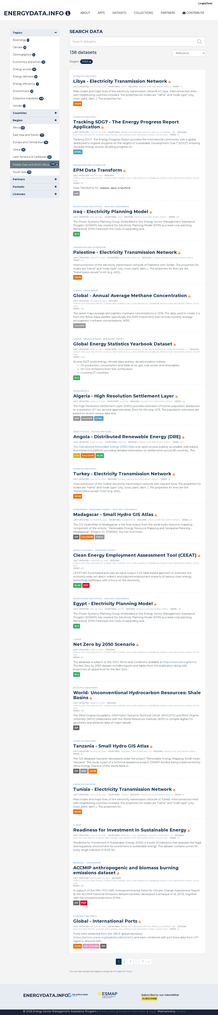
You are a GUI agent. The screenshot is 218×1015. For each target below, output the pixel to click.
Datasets (119, 13)
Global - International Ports (105, 921)
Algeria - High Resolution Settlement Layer (123, 396)
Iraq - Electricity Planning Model (110, 211)
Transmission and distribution (89, 165)
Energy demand (92, 339)
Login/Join (205, 3)
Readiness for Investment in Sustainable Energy (129, 830)
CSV (76, 455)
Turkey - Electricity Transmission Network (122, 473)
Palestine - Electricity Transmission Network (125, 252)
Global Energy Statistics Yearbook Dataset (122, 344)
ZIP (76, 537)
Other (99, 537)
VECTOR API (91, 946)
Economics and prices (85, 916)
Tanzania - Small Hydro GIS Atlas (111, 746)
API (115, 971)
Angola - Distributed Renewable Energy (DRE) (127, 436)
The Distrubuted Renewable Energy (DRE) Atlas (104, 446)
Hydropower (80, 509)
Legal (152, 1011)
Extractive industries (84, 76)
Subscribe (149, 998)
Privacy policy (107, 1011)
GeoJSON (88, 455)
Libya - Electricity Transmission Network (120, 81)
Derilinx (181, 1011)
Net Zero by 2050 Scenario (104, 644)
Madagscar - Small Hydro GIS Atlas (113, 514)
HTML (77, 151)
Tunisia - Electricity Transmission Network (122, 789)
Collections (143, 13)
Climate (77, 290)
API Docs (126, 971)
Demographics (81, 391)
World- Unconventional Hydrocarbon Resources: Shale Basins (137, 695)
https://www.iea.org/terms (179, 662)
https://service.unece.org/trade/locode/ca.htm (103, 937)
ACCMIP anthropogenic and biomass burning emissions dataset (126, 870)
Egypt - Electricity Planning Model (113, 603)
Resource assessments (116, 206)
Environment (91, 290)
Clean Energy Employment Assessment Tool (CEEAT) (135, 555)
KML (84, 771)
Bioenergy (79, 863)
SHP (76, 418)
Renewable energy (113, 339)
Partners (168, 13)
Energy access (81, 432)
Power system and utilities (87, 206)
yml (76, 193)
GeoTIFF (79, 325)
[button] (34, 32)
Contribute (193, 13)
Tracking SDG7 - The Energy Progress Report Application (126, 124)
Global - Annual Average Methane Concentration (130, 295)
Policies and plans (101, 432)
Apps (101, 13)
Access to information (132, 1011)
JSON (77, 103)
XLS (76, 234)
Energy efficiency (83, 550)
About (85, 13)
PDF (85, 585)
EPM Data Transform (97, 170)
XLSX (100, 455)
